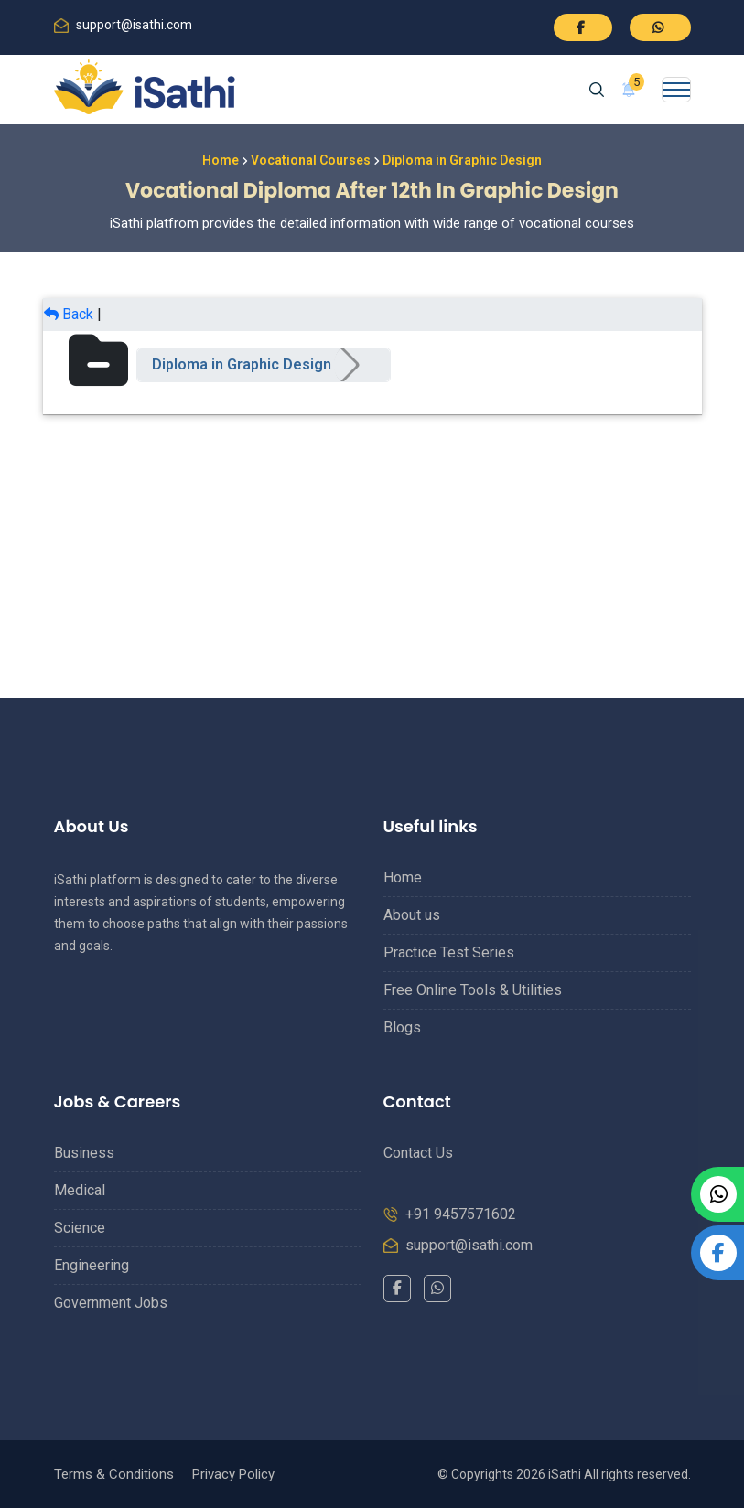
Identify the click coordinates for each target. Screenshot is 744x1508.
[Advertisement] (372, 542)
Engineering (91, 1265)
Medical (79, 1190)
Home (220, 160)
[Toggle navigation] (676, 89)
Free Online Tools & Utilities (472, 990)
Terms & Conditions (114, 1474)
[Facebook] (397, 1288)
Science (79, 1227)
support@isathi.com (134, 24)
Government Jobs (110, 1302)
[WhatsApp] (437, 1288)
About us (411, 915)
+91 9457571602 (460, 1214)
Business (84, 1152)
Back (68, 314)
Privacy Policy (233, 1474)
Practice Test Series (448, 952)
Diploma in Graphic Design (241, 364)
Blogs (402, 1027)
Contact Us (418, 1152)
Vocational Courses (311, 160)
